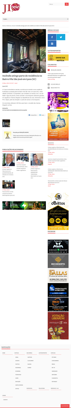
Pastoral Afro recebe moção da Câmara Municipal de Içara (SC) (8, 193)
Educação (17, 381)
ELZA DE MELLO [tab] (54, 84)
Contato (5, 399)
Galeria (29, 364)
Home (4, 26)
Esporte (50, 164)
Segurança (18, 367)
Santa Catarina (19, 385)
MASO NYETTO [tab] (54, 88)
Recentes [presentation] (51, 143)
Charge (29, 367)
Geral (13, 26)
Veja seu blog (51, 79)
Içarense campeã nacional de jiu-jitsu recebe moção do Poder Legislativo (22, 167)
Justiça (17, 388)
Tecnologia (18, 374)
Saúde (16, 378)
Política (17, 364)
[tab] (51, 143)
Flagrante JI (55, 378)
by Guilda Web (65, 406)
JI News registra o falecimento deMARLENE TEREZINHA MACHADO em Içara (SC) (36, 173)
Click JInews (30, 360)
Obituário (50, 154)
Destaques (54, 381)
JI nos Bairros (55, 360)
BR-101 (53, 367)
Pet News (54, 357)
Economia (17, 371)
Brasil (53, 364)
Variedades (54, 371)
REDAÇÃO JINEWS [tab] (54, 70)
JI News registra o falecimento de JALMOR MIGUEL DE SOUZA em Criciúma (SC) (7, 172)
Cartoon (30, 357)
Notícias (9, 26)
